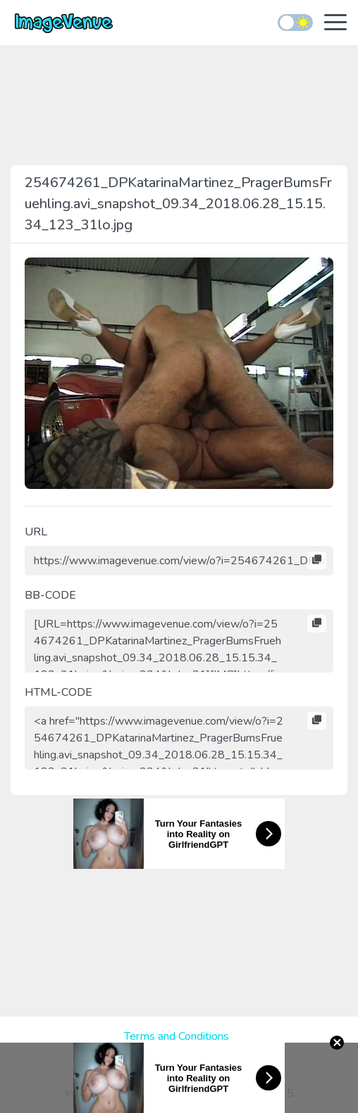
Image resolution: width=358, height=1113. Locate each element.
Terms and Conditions (176, 1036)
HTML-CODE (58, 692)
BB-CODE (50, 595)
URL (36, 532)
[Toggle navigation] (335, 23)
